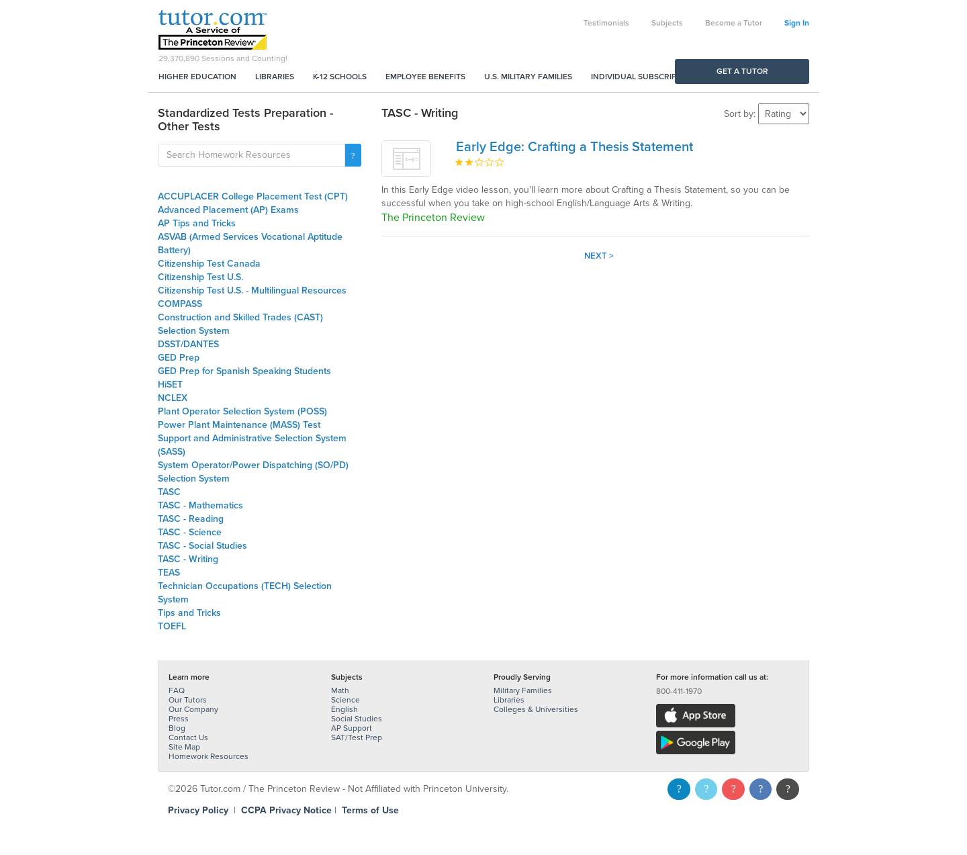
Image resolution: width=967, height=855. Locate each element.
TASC (169, 492)
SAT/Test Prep (356, 737)
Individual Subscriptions (645, 76)
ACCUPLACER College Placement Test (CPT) (253, 196)
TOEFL (172, 626)
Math (340, 690)
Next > (599, 256)
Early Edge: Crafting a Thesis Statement (574, 147)
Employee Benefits (425, 76)
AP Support (351, 728)
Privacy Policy (198, 810)
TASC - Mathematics (200, 505)
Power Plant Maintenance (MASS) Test (239, 425)
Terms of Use (370, 810)
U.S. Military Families (528, 76)
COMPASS (180, 304)
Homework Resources (208, 756)
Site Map (184, 747)
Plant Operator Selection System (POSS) (242, 411)
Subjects (667, 23)
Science (345, 700)
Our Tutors (188, 700)
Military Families (523, 690)
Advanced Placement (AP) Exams (228, 210)
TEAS (169, 572)
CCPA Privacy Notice (286, 810)
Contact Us (188, 737)
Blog (177, 728)
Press (179, 718)
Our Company (193, 709)
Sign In (796, 23)
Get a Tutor (742, 71)
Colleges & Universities (536, 709)
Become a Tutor (733, 23)
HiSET (170, 384)
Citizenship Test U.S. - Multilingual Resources (252, 290)
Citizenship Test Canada (209, 263)
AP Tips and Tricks (197, 223)
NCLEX (172, 398)
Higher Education (197, 76)
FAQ (177, 690)
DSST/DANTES (188, 344)
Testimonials (606, 23)
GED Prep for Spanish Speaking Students (244, 371)
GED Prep (178, 357)
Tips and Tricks (189, 613)
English (344, 709)
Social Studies (356, 718)
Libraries (274, 76)
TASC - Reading (191, 519)
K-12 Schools (340, 76)
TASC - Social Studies (202, 545)
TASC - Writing (188, 559)
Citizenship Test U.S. (200, 277)
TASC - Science (190, 532)
